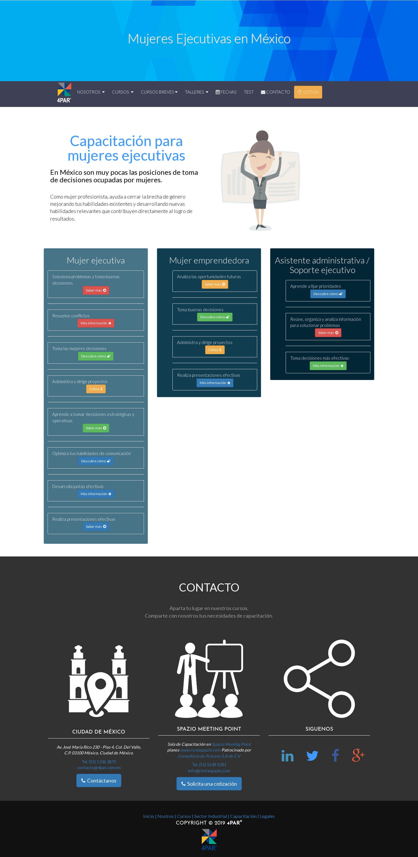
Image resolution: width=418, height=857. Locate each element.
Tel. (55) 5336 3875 (99, 761)
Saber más (96, 290)
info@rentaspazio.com (209, 770)
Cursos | (185, 816)
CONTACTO (275, 91)
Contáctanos (98, 780)
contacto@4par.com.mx (99, 767)
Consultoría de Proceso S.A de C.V (209, 756)
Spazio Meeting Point (231, 744)
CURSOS (123, 91)
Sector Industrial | (211, 816)
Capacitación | (244, 816)
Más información (96, 323)
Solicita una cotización (209, 783)
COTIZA (308, 92)
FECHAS (226, 91)
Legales (267, 816)
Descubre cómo (95, 356)
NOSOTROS (91, 91)
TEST (249, 91)
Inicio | (149, 816)
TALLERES (196, 91)
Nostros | (166, 816)
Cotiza (95, 389)
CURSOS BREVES (159, 91)
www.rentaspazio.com (200, 749)
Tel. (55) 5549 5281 (209, 764)
